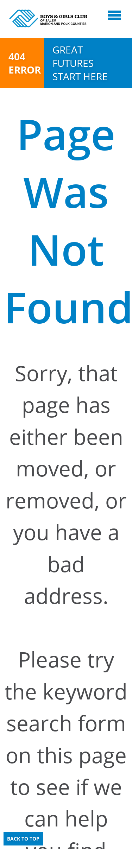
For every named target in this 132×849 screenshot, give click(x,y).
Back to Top (23, 838)
